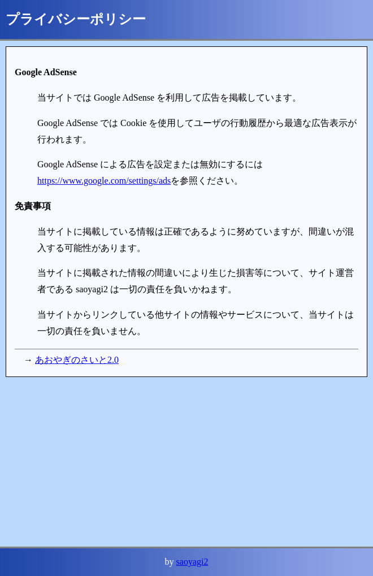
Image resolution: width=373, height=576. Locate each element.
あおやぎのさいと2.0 (77, 360)
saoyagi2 (192, 561)
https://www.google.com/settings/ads (104, 180)
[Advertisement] (186, 462)
